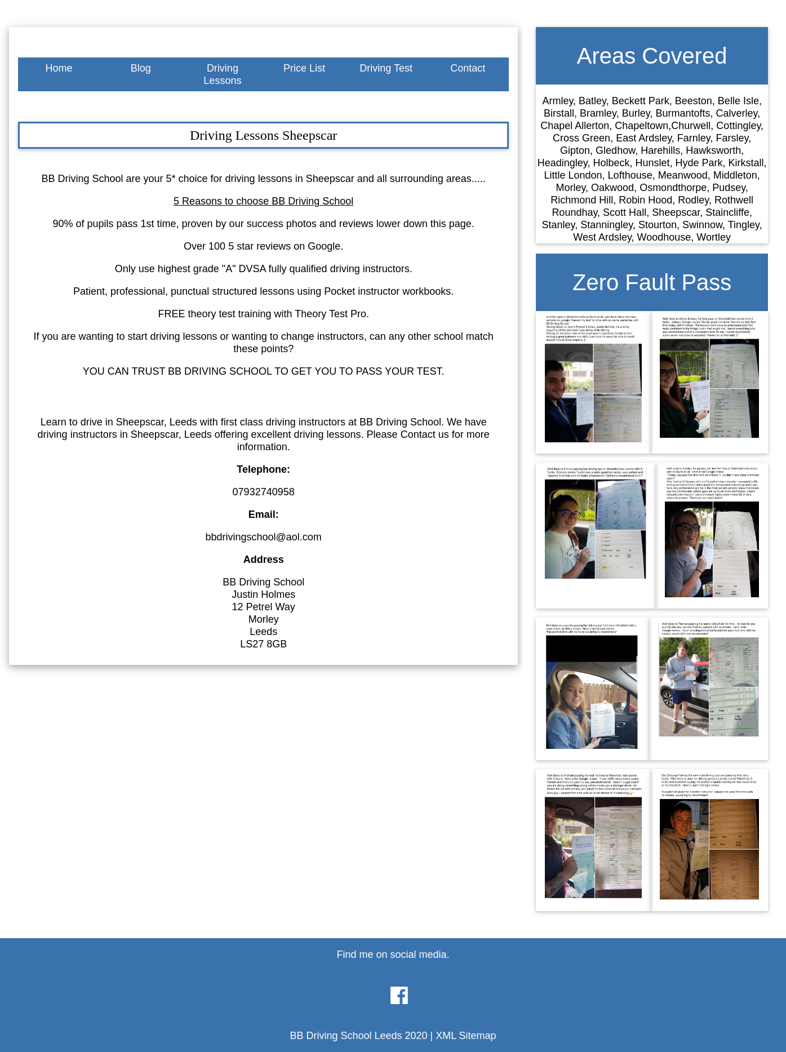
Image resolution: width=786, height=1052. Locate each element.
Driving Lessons (222, 74)
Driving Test (385, 68)
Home (59, 68)
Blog (141, 68)
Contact (467, 68)
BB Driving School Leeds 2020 (358, 1035)
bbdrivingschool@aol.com (263, 537)
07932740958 (264, 492)
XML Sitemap (466, 1035)
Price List (304, 68)
